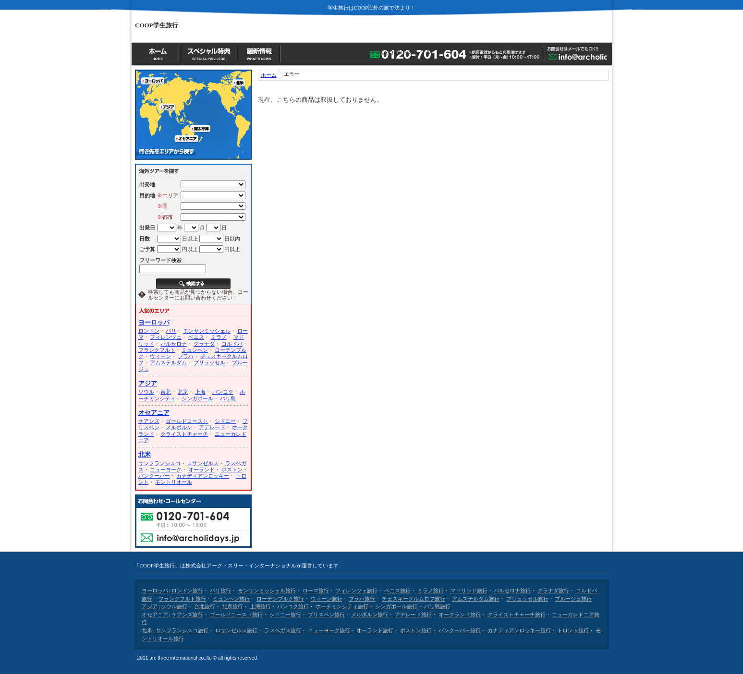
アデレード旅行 (413, 614)
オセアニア (154, 412)
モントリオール (173, 482)
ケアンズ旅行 (187, 614)
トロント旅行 (573, 630)
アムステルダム (168, 362)
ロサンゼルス (203, 463)
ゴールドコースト (187, 421)
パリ (171, 331)
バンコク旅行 (293, 606)
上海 (200, 392)
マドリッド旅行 (469, 590)
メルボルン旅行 (369, 614)
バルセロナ (173, 344)
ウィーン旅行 (326, 599)
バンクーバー (154, 476)
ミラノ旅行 (430, 590)
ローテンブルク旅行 (280, 599)
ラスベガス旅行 (282, 630)
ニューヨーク (166, 469)
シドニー (225, 421)
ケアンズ (148, 421)
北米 (144, 454)
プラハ (186, 356)
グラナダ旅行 (553, 590)
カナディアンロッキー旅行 (519, 630)
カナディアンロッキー (202, 476)
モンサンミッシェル (207, 331)
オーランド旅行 (374, 630)
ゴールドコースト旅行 (236, 614)
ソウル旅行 (174, 606)
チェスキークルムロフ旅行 (413, 599)
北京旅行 (232, 606)
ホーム (157, 53)
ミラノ (219, 337)
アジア (147, 383)
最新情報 (260, 53)
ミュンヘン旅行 (231, 599)
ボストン (232, 469)
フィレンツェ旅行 (356, 590)
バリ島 (228, 398)
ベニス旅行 (397, 590)
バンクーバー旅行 (459, 630)
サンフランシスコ (159, 463)
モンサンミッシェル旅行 (267, 590)
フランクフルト (156, 350)
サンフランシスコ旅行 (182, 630)
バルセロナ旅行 (512, 590)
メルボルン (179, 427)
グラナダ (204, 344)
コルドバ (232, 344)
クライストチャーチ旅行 (516, 614)
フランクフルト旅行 (182, 599)
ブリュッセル (209, 362)
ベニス (196, 337)
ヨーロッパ (154, 322)
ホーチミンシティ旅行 (342, 606)
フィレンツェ (166, 337)
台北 (165, 392)
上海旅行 (260, 606)
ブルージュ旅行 (573, 599)
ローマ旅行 (316, 590)
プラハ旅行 (362, 599)
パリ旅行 (220, 590)
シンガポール (197, 398)
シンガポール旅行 (396, 606)
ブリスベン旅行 (326, 614)
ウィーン (160, 356)
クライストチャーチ (184, 434)
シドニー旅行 (285, 614)
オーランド (201, 469)
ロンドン (148, 331)
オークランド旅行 (459, 614)
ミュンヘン (195, 350)
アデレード (212, 427)
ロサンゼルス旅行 (236, 630)
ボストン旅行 (416, 630)
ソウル (146, 392)
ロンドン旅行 (187, 590)
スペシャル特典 (210, 53)
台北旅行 (204, 606)
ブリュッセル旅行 (527, 599)
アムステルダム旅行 (475, 599)
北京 (183, 392)
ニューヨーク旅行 (329, 630)
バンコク (222, 392)
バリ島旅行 (437, 606)
